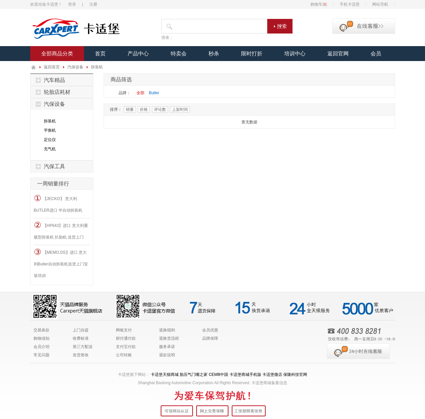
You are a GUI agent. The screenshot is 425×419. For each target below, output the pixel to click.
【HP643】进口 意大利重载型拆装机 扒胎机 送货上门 (61, 230)
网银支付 (124, 330)
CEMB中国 (218, 374)
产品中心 (138, 53)
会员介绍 (41, 346)
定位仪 (50, 139)
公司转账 (124, 355)
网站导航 (380, 4)
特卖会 (179, 53)
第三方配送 (83, 346)
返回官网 (338, 53)
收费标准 (81, 338)
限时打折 (251, 53)
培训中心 (294, 53)
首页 (100, 53)
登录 (72, 4)
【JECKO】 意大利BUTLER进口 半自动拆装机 (58, 203)
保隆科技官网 (295, 374)
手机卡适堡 (350, 4)
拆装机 (97, 67)
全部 (140, 93)
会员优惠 (210, 330)
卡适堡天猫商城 (165, 374)
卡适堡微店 (272, 374)
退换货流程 (169, 338)
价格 (144, 109)
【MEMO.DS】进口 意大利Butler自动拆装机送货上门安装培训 (61, 262)
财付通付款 (126, 338)
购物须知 (41, 338)
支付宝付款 (126, 346)
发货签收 (81, 355)
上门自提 (81, 330)
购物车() (318, 4)
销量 (130, 109)
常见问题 (41, 355)
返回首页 (52, 67)
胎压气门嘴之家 (194, 374)
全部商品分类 (57, 53)
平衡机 (50, 130)
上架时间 (180, 109)
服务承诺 (167, 346)
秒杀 (214, 53)
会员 (376, 53)
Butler (154, 93)
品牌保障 (210, 338)
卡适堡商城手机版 (245, 374)
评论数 (160, 109)
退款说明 (167, 355)
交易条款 (41, 330)
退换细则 (167, 330)
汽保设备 (75, 67)
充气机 (50, 149)
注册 (93, 4)
